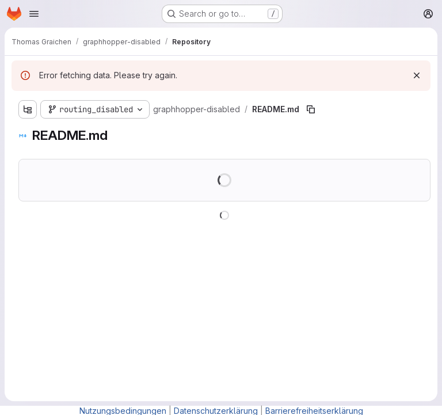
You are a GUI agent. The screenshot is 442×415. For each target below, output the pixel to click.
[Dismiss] (417, 75)
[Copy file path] (311, 109)
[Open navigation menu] (34, 14)
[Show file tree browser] (27, 109)
